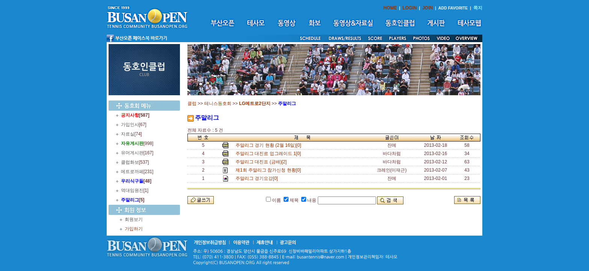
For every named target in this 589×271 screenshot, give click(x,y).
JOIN (427, 8)
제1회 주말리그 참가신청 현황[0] (270, 170)
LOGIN (409, 8)
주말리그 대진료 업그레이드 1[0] (270, 153)
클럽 (191, 103)
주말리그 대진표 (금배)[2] (262, 161)
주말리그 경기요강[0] (258, 178)
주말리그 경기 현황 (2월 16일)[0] (270, 145)
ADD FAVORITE (453, 8)
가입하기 (134, 228)
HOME (390, 8)
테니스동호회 (217, 103)
